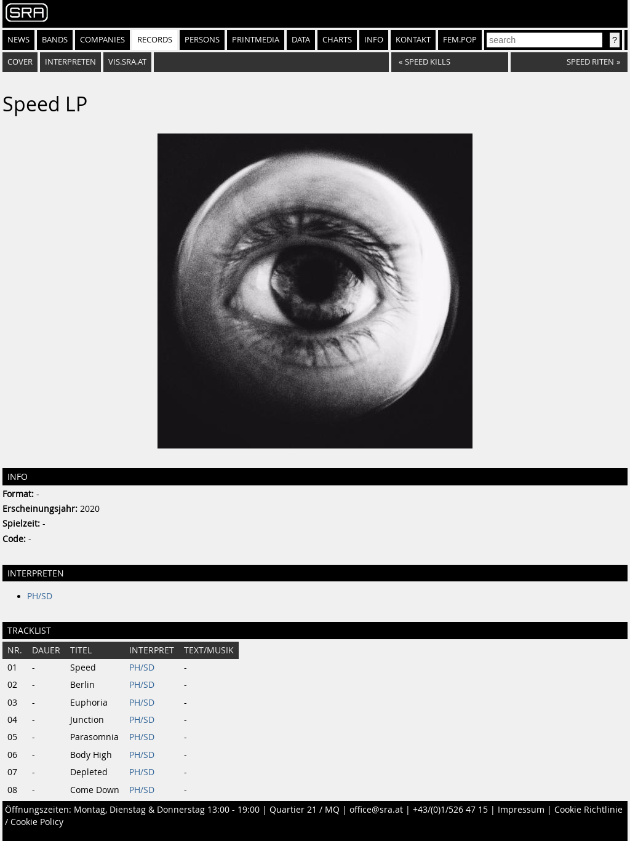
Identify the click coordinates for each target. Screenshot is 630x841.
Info (373, 39)
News (18, 39)
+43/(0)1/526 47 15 (450, 809)
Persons (202, 39)
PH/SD (39, 596)
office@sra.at (376, 809)
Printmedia (255, 39)
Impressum (521, 809)
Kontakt (413, 39)
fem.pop (460, 39)
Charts (337, 39)
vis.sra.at (127, 62)
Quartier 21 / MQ (304, 809)
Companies (102, 39)
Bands (55, 39)
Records (154, 39)
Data (301, 39)
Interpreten (70, 62)
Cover (20, 62)
